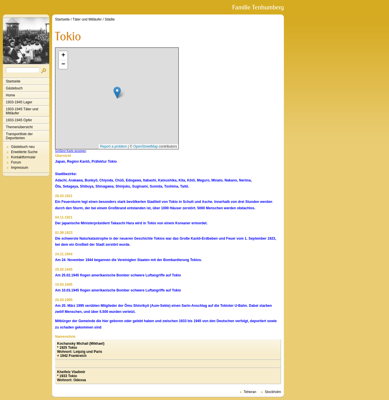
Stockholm (273, 392)
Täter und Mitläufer (87, 19)
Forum (16, 162)
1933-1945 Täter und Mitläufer (22, 111)
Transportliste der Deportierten (19, 136)
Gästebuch (14, 88)
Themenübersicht (19, 127)
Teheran (250, 392)
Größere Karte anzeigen (70, 151)
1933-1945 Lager (19, 102)
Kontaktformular (23, 157)
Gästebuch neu (22, 147)
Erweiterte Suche (24, 152)
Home (10, 95)
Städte (110, 19)
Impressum (19, 168)
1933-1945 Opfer (19, 120)
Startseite (13, 81)
